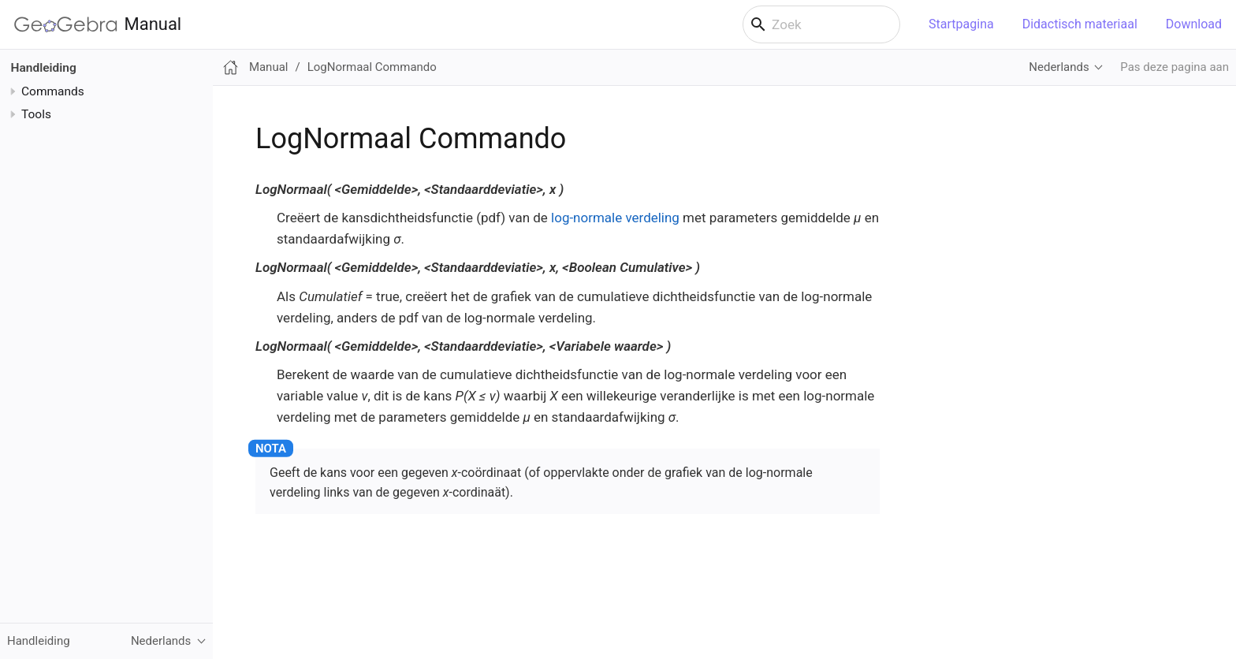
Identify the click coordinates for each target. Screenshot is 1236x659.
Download (1194, 24)
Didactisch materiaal (1079, 24)
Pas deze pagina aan (1174, 67)
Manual (97, 24)
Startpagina (961, 24)
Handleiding (43, 68)
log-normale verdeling (615, 217)
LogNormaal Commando (372, 67)
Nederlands (1059, 67)
